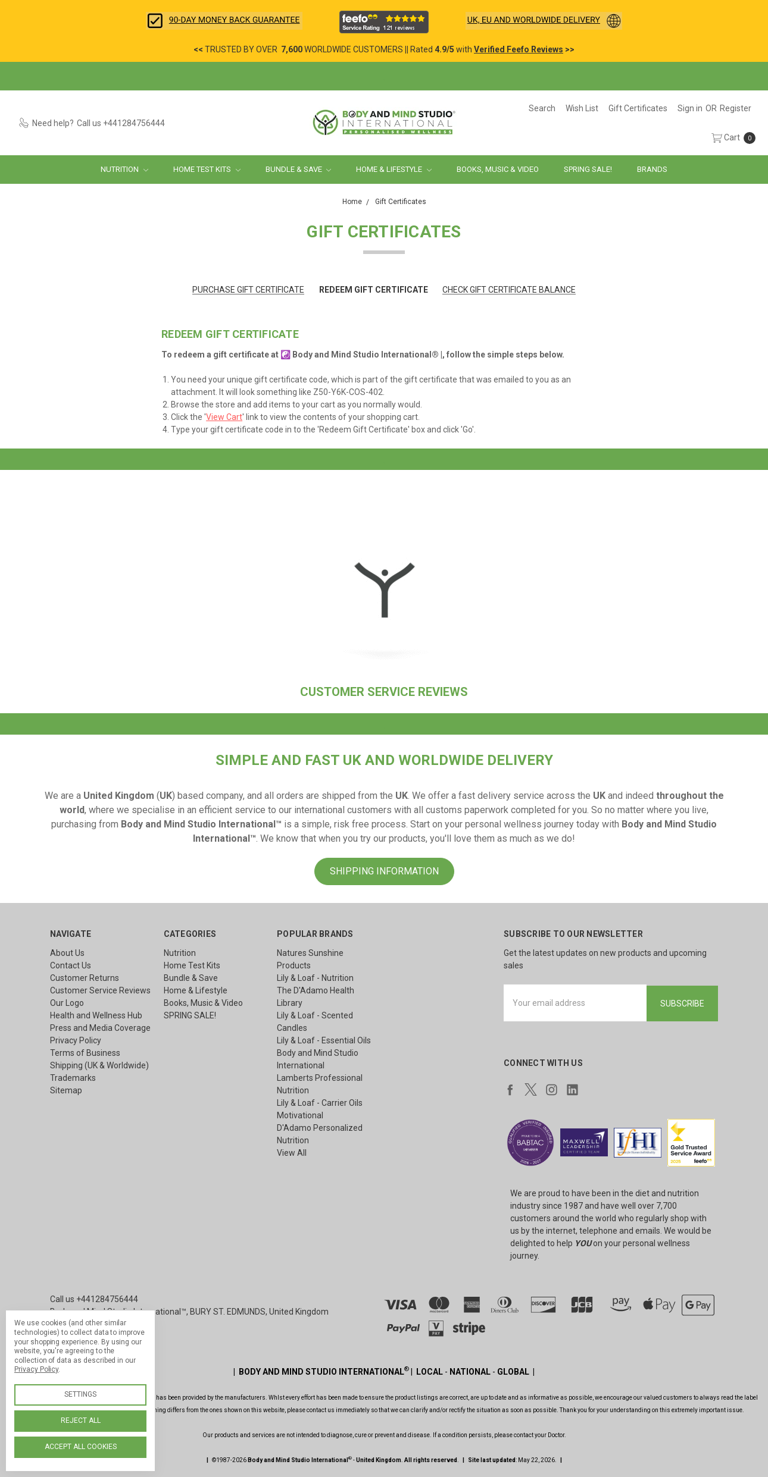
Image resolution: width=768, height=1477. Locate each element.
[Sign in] (690, 108)
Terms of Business (85, 1053)
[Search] (542, 108)
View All (292, 1153)
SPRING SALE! (588, 169)
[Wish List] (581, 108)
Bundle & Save (299, 169)
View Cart (224, 417)
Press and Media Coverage (100, 1028)
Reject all (81, 1420)
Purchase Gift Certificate (248, 290)
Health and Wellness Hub (96, 1015)
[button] (224, 21)
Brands (652, 169)
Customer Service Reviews (100, 990)
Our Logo (67, 1003)
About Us (67, 953)
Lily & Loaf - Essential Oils (324, 1040)
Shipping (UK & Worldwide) (99, 1065)
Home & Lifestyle (394, 169)
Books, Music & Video (498, 169)
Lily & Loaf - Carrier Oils (320, 1103)
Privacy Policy (75, 1040)
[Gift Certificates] (638, 108)
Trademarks (73, 1078)
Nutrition (124, 169)
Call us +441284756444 (94, 1298)
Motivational (300, 1115)
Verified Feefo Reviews (518, 49)
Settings (80, 1394)
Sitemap (66, 1090)
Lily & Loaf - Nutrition (315, 978)
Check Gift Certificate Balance (509, 290)
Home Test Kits (207, 169)
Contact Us (70, 965)
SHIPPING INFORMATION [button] (384, 871)
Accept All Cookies (81, 1446)
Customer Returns (84, 978)
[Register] (735, 108)
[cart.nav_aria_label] (730, 137)
